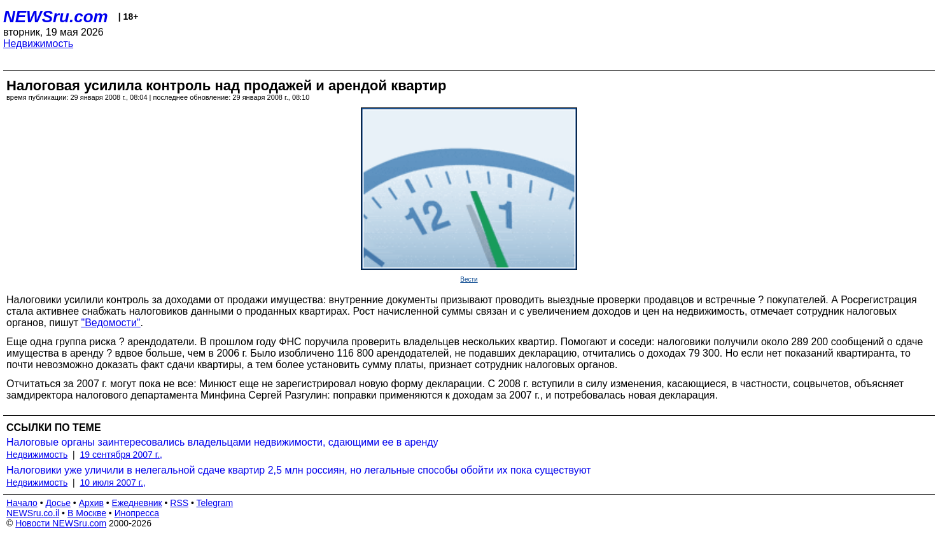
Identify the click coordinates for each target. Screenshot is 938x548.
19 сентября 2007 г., (121, 454)
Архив (91, 503)
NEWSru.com (55, 16)
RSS (179, 503)
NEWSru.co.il (32, 513)
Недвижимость (38, 43)
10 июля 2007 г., (113, 482)
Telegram (215, 503)
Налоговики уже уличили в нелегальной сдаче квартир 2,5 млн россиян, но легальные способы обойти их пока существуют (298, 470)
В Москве (86, 513)
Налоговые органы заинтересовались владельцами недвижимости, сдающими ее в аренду (222, 442)
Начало (22, 503)
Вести (468, 279)
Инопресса (137, 513)
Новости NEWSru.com (60, 523)
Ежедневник (137, 503)
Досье (58, 503)
